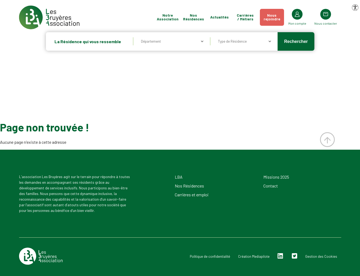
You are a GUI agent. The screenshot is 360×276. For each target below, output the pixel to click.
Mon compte (297, 23)
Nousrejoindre (272, 17)
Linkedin (280, 256)
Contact (270, 185)
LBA (179, 176)
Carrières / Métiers (245, 17)
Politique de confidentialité (210, 256)
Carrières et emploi (192, 194)
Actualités (219, 17)
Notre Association (168, 17)
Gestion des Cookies (321, 256)
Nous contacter (325, 23)
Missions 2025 (276, 176)
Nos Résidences (193, 17)
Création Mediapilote (254, 256)
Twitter (294, 256)
